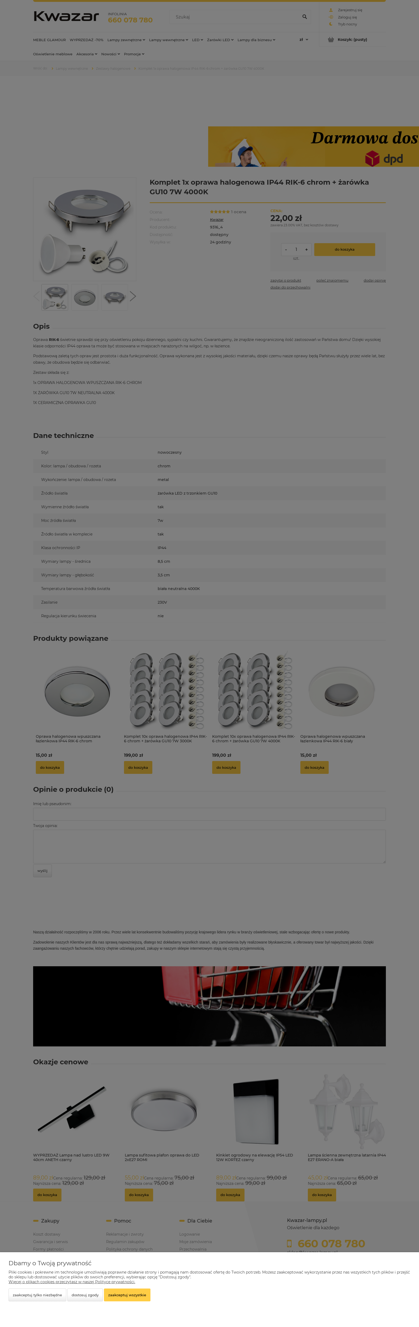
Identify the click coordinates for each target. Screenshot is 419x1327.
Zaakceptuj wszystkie (127, 1295)
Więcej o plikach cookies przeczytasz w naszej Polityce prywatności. (72, 1281)
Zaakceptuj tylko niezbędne (37, 1295)
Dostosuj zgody (85, 1295)
